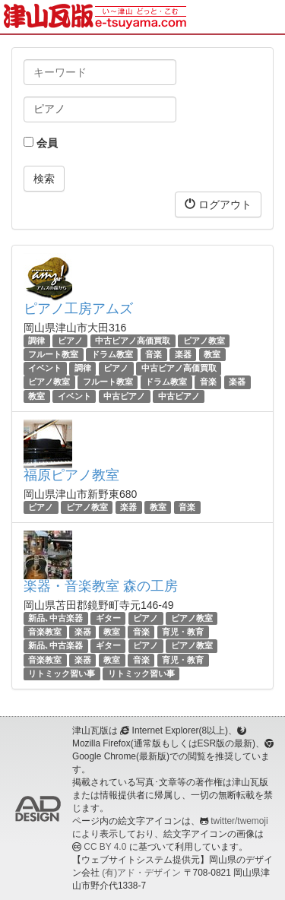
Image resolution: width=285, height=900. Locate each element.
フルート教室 (53, 354)
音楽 (153, 354)
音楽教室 (45, 631)
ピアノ (70, 340)
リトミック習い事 (61, 673)
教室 (212, 354)
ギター (108, 618)
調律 (36, 340)
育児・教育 (183, 631)
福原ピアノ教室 (71, 475)
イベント (45, 367)
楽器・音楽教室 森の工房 (101, 586)
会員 (41, 143)
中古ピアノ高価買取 (132, 340)
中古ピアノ (124, 396)
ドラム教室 (112, 354)
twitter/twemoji (239, 821)
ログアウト (218, 204)
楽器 (183, 354)
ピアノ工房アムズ (78, 308)
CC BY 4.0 (105, 846)
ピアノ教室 (204, 340)
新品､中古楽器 (55, 618)
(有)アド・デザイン (141, 872)
